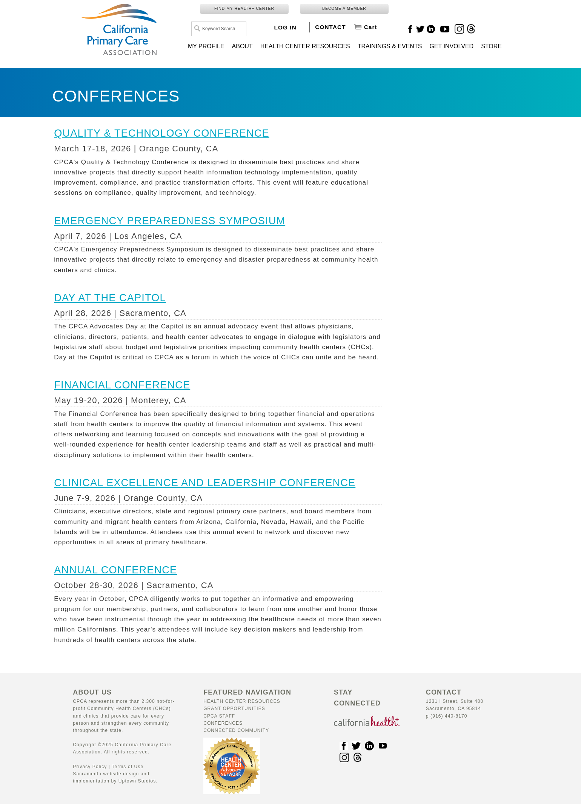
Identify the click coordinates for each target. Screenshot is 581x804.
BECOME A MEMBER (344, 8)
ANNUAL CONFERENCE (115, 570)
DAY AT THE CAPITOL (110, 297)
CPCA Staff (219, 716)
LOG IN (285, 27)
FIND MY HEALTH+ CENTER (244, 8)
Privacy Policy (90, 766)
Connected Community (236, 730)
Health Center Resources (241, 701)
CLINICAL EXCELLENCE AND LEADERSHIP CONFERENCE (204, 482)
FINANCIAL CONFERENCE (122, 385)
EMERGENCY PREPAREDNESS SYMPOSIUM (169, 220)
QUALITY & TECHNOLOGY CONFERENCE (161, 133)
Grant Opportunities (234, 708)
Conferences (223, 723)
